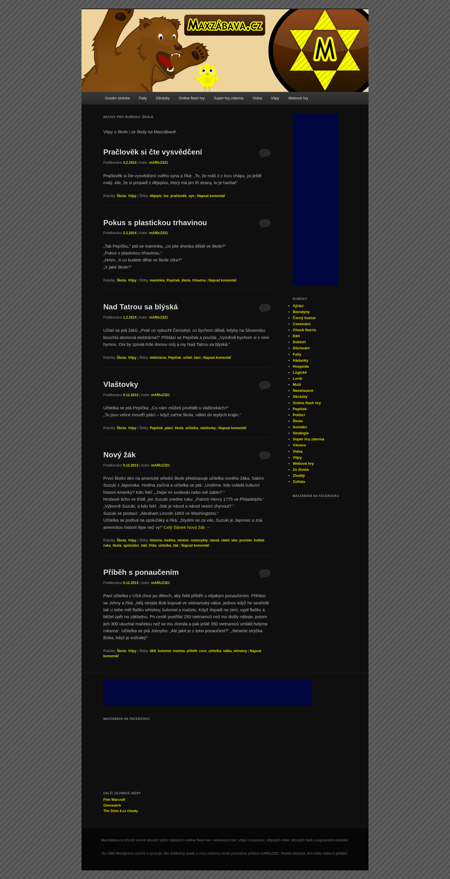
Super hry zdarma (228, 98)
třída (152, 545)
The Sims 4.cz (114, 811)
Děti (296, 336)
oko (234, 540)
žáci (197, 358)
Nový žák (119, 454)
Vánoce (299, 445)
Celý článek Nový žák (187, 527)
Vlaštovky (120, 384)
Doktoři (299, 342)
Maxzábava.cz (112, 840)
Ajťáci (298, 306)
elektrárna (158, 358)
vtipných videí (277, 840)
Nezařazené (303, 390)
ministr (183, 540)
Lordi (297, 378)
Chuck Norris (304, 330)
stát (144, 545)
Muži (297, 384)
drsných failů (302, 840)
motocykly (199, 540)
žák (176, 545)
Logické (300, 372)
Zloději (299, 475)
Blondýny (301, 312)
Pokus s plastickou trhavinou (155, 222)
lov (166, 196)
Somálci (300, 427)
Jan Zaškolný (174, 853)
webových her (225, 840)
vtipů (242, 840)
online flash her (198, 840)
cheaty (132, 811)
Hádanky (300, 360)
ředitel (259, 540)
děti (153, 651)
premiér (245, 540)
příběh (192, 651)
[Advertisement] (316, 199)
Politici (299, 415)
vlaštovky (208, 428)
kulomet (164, 651)
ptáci (169, 428)
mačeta (179, 651)
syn (192, 196)
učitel (187, 358)
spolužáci (131, 545)
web (190, 853)
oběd (225, 540)
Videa (257, 98)
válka (227, 651)
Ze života (301, 469)
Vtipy (275, 98)
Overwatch (112, 805)
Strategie (301, 433)
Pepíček (173, 280)
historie (156, 540)
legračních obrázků (332, 840)
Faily (143, 98)
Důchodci (301, 348)
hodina (169, 540)
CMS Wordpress (120, 853)
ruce (202, 651)
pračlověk (178, 196)
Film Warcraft (114, 800)
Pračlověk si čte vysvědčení (152, 152)
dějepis (156, 196)
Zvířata (299, 481)
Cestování (302, 324)
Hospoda (301, 366)
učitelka (191, 428)
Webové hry (298, 98)
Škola (121, 196)
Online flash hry (192, 98)
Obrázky (163, 98)
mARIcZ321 (158, 163)
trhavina (199, 280)
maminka (157, 280)
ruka (106, 545)
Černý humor (304, 318)
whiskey (240, 651)
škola (186, 280)
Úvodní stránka (117, 98)
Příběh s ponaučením (141, 572)
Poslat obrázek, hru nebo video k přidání (314, 853)
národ (214, 540)
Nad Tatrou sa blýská (140, 306)
